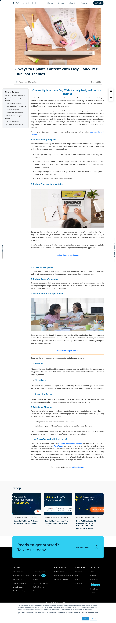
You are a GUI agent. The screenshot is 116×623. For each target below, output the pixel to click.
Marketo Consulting (18, 591)
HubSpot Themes (77, 467)
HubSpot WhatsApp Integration (63, 576)
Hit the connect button (86, 547)
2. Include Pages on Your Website (15, 106)
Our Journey (94, 579)
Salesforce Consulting (19, 583)
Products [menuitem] (61, 3)
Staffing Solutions (38, 587)
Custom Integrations (39, 572)
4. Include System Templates (14, 113)
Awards (92, 593)
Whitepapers (79, 583)
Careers (95, 584)
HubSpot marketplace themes (70, 443)
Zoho (34, 591)
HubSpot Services (17, 572)
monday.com (39, 575)
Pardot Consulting (18, 587)
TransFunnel (58, 446)
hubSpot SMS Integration (61, 579)
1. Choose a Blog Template (13, 103)
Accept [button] (85, 618)
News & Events (95, 589)
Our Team (93, 576)
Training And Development (41, 583)
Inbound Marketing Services (21, 576)
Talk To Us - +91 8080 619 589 (114, 250)
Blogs (77, 576)
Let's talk (98, 3)
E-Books (77, 579)
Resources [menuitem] (84, 3)
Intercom (36, 579)
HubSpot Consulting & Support (67, 255)
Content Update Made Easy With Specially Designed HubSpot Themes (15, 98)
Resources (78, 572)
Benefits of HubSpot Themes (67, 351)
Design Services (17, 579)
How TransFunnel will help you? (15, 124)
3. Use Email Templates (12, 109)
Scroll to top (2, 248)
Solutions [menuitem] (50, 3)
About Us (93, 572)
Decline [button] (93, 618)
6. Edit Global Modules (12, 121)
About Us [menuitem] (72, 3)
